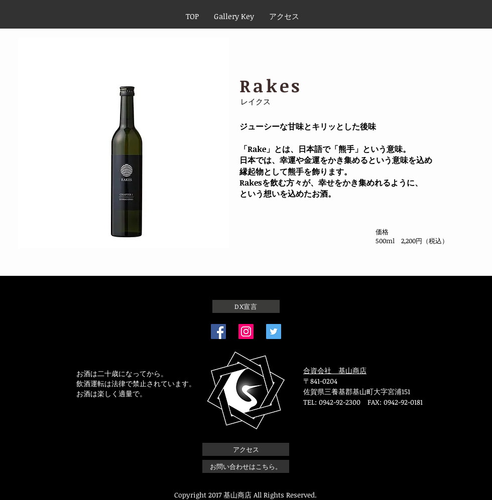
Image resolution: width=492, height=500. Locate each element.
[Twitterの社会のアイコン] (273, 331)
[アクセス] (245, 449)
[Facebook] (218, 331)
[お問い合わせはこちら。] (245, 466)
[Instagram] (246, 331)
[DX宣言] (246, 306)
